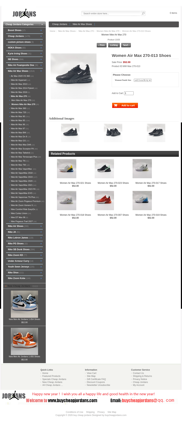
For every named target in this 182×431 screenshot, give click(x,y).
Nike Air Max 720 (20, 112)
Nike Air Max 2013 (20, 84)
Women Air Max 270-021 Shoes (75, 183)
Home (52, 31)
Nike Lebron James (20, 237)
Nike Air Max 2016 (20, 92)
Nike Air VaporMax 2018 (23, 173)
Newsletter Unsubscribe (98, 385)
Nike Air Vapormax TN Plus (24, 197)
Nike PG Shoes (18, 243)
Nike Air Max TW (20, 165)
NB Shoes (16, 59)
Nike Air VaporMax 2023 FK (24, 189)
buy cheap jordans (82, 415)
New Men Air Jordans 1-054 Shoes (24, 318)
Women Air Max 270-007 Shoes (113, 215)
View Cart (91, 373)
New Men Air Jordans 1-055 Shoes (24, 355)
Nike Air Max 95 (20, 120)
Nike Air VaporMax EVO (23, 193)
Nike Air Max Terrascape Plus (25, 157)
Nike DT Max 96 (19, 217)
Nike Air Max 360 (20, 108)
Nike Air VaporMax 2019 (23, 177)
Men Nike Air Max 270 (22, 100)
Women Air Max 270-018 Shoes (75, 215)
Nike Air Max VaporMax (23, 169)
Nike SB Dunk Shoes (21, 249)
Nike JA (14, 232)
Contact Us (138, 373)
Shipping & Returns (142, 376)
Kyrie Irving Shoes (19, 53)
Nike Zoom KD (17, 255)
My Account (138, 385)
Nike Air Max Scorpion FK (24, 149)
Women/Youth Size (123, 80)
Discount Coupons (96, 382)
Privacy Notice (140, 379)
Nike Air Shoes (18, 226)
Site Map (91, 376)
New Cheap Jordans (52, 382)
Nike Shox (16, 272)
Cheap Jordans (59, 24)
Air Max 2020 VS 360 (22, 76)
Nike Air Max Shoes (82, 24)
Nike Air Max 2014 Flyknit (23, 88)
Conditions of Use (74, 412)
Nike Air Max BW (20, 132)
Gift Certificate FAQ (96, 379)
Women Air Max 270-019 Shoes (150, 215)
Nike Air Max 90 (20, 116)
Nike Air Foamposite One (23, 65)
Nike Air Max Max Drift (22, 145)
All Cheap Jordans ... (52, 385)
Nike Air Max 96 (19, 124)
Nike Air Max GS (19, 141)
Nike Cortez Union (20, 213)
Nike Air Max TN (19, 161)
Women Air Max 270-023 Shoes (113, 183)
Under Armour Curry (20, 261)
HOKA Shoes (17, 47)
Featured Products (51, 376)
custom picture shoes (21, 42)
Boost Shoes (17, 30)
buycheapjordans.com (115, 415)
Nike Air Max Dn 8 (20, 136)
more (35, 286)
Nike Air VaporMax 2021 (23, 185)
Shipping (90, 412)
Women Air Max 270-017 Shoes (150, 183)
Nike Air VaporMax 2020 (23, 181)
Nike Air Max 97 (19, 128)
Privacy (101, 412)
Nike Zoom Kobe (19, 278)
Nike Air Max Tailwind (22, 153)
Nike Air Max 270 (86, 31)
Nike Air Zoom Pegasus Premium (27, 201)
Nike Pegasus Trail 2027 (23, 221)
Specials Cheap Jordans (54, 379)
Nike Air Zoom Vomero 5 (23, 205)
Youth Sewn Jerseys (21, 266)
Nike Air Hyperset (20, 80)
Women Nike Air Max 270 (108, 31)
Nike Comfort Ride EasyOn (24, 209)
